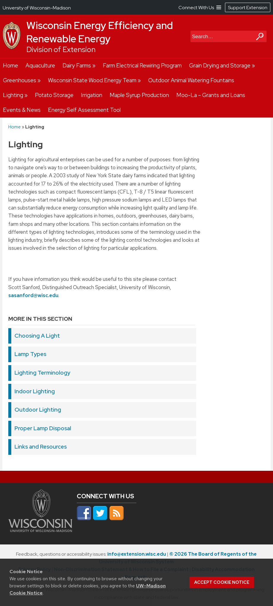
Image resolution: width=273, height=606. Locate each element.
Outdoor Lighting (38, 409)
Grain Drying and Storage (219, 65)
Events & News (22, 110)
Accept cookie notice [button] (221, 582)
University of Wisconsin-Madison (37, 8)
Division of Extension (60, 49)
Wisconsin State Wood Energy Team (92, 80)
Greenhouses (19, 80)
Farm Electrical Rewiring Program (142, 65)
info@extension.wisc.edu (136, 554)
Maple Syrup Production (139, 95)
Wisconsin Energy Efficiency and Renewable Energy (99, 32)
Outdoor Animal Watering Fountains (191, 80)
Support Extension (247, 7)
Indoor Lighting (35, 391)
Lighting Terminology (42, 372)
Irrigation (91, 95)
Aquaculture (40, 65)
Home (10, 65)
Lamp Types (30, 354)
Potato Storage (54, 95)
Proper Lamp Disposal (43, 428)
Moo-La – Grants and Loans (210, 95)
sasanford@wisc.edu (33, 295)
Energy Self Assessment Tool (84, 110)
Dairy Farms (77, 65)
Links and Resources (41, 446)
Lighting (13, 95)
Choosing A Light (37, 335)
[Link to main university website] (40, 531)
